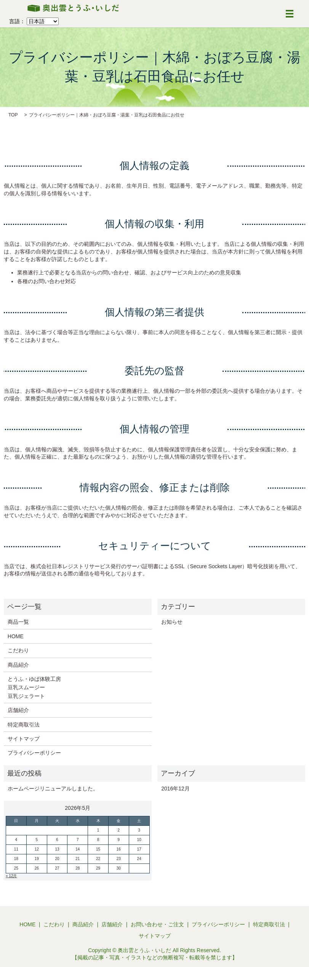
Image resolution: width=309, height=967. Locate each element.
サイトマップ (24, 739)
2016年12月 (175, 788)
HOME (16, 636)
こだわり (18, 650)
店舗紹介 (18, 710)
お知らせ (172, 622)
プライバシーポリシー (34, 753)
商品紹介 (18, 665)
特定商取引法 (24, 725)
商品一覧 (18, 622)
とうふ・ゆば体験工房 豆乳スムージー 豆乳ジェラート (34, 687)
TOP (13, 115)
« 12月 (11, 876)
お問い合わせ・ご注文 (157, 924)
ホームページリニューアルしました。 (53, 788)
